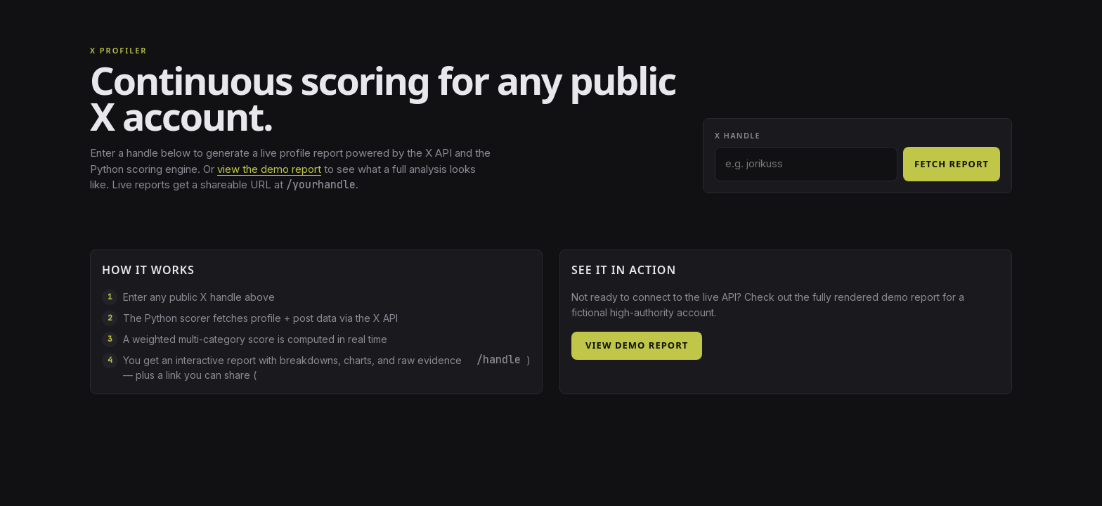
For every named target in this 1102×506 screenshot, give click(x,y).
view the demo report (269, 169)
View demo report (636, 345)
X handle (737, 135)
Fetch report (951, 163)
